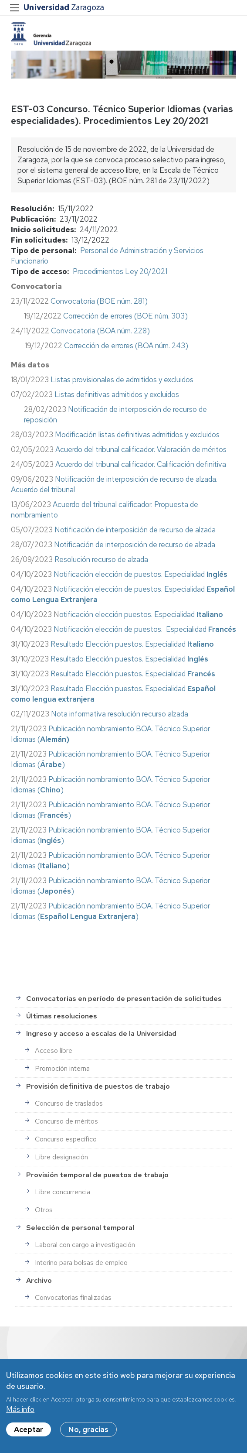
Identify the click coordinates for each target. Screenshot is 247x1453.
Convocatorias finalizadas (73, 1297)
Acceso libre (53, 1050)
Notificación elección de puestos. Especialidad (140, 574)
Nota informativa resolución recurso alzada (119, 714)
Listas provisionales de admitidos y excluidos (123, 379)
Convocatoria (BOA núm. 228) (100, 331)
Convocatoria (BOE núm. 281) (99, 301)
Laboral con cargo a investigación (85, 1244)
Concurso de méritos (66, 1121)
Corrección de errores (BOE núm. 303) (125, 316)
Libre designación (61, 1157)
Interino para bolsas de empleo (81, 1262)
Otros (44, 1209)
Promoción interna (62, 1068)
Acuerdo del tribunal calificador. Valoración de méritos (141, 449)
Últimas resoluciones (61, 1016)
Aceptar (28, 1433)
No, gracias (88, 1433)
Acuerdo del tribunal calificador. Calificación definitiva (140, 464)
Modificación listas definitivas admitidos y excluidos (137, 434)
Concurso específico (66, 1139)
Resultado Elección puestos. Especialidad (132, 644)
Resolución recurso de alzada (101, 559)
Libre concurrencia (62, 1191)
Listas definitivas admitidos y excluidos (116, 394)
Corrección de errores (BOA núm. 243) (126, 345)
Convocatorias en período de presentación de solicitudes (124, 998)
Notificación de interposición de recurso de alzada (135, 530)
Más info (20, 1413)
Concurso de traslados (69, 1103)
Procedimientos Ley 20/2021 (120, 271)
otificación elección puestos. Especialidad (141, 614)
